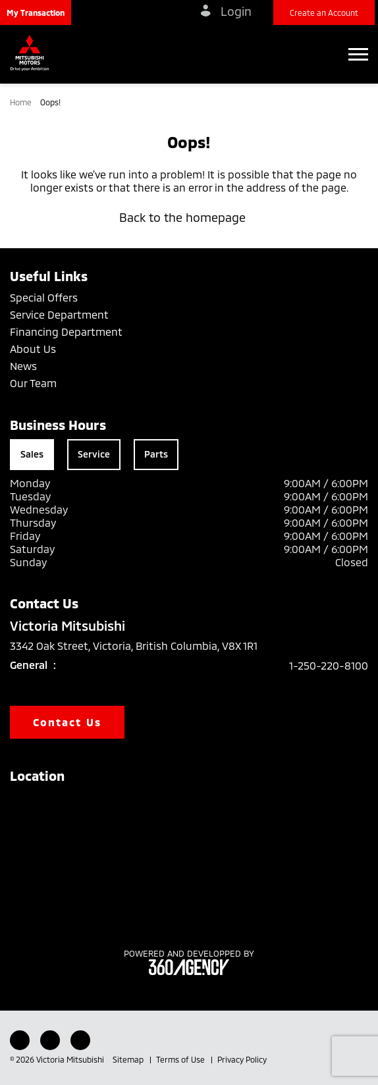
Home (22, 102)
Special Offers (44, 297)
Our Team (33, 383)
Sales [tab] (31, 454)
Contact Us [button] (67, 722)
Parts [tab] (156, 454)
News (23, 365)
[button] (35, 12)
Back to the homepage (189, 217)
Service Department (59, 314)
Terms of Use (181, 1059)
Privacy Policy (242, 1059)
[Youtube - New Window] (50, 1040)
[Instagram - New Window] (80, 1040)
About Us (33, 348)
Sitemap (129, 1059)
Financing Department (66, 331)
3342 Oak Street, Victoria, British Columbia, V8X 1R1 (143, 645)
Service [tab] (94, 454)
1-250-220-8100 (328, 665)
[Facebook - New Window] (20, 1040)
